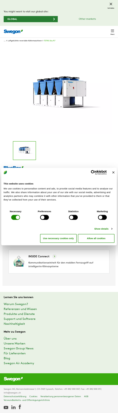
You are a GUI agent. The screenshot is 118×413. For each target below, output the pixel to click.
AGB (86, 396)
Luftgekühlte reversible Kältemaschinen (25, 41)
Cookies (33, 396)
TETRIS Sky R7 (49, 41)
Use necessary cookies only (58, 238)
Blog (7, 358)
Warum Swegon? (16, 304)
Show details (101, 228)
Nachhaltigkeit (14, 324)
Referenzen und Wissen (20, 309)
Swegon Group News (18, 348)
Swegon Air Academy (19, 363)
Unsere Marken (14, 343)
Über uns (10, 338)
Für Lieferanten (15, 353)
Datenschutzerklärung (15, 396)
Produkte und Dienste (19, 314)
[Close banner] (113, 172)
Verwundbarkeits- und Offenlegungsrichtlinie (27, 400)
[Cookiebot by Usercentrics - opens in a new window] (93, 172)
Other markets (87, 19)
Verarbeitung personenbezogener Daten (60, 396)
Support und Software (19, 319)
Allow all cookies (96, 238)
